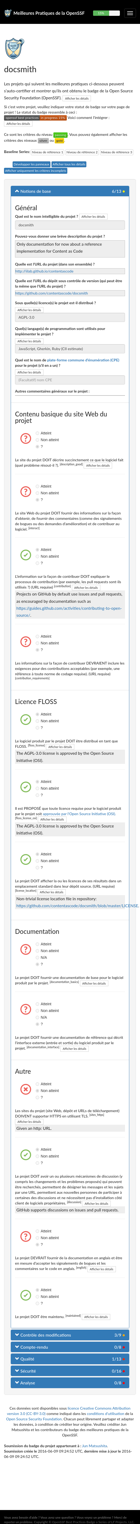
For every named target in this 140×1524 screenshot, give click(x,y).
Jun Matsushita (94, 1445)
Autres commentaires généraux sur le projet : (52, 391)
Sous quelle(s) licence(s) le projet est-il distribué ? (55, 302)
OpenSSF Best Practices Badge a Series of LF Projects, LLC (93, 1522)
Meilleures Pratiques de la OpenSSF (49, 13)
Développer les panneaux (31, 164)
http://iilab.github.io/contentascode (44, 271)
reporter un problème (18, 1522)
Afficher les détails (77, 98)
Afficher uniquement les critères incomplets (35, 171)
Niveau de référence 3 (116, 152)
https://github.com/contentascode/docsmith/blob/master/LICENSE (77, 905)
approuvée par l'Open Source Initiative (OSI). (79, 813)
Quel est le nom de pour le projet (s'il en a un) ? (67, 363)
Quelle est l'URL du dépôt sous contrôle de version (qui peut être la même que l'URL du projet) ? (68, 283)
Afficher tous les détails (69, 164)
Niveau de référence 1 (47, 152)
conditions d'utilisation (105, 1413)
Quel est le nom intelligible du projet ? (46, 216)
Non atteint (38, 440)
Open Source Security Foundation (34, 1419)
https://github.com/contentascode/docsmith (51, 293)
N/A (38, 957)
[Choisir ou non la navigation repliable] (130, 13)
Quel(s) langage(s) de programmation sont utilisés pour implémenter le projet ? (60, 331)
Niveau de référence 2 (82, 152)
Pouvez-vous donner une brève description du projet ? (60, 236)
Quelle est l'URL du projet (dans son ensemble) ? (55, 264)
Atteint (38, 433)
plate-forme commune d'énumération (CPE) (83, 360)
